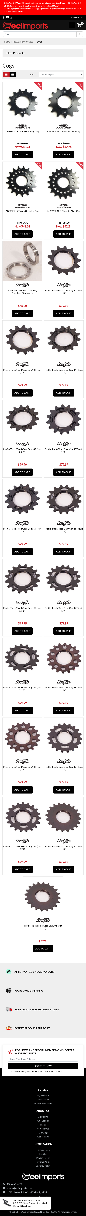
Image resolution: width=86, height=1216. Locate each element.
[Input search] (40, 34)
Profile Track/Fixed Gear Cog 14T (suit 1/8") (64, 371)
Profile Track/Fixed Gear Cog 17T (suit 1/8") (64, 609)
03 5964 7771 (14, 1183)
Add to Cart (22, 154)
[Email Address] (43, 1059)
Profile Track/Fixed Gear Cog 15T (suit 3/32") (22, 530)
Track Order (43, 1099)
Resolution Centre (43, 1103)
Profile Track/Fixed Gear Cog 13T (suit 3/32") (22, 371)
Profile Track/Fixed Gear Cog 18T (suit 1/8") (64, 689)
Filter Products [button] (15, 53)
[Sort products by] (61, 74)
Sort (32, 74)
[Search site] (79, 34)
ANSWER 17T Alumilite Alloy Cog (22, 211)
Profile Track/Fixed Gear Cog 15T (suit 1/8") (64, 450)
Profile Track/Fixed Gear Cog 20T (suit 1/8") (64, 847)
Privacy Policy (56, 1071)
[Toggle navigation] (72, 25)
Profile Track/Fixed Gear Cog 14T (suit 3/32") (22, 450)
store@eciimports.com (19, 1188)
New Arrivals (43, 1128)
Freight (43, 1153)
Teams (43, 1124)
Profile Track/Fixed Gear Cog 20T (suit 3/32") (43, 927)
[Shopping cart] (79, 25)
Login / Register (76, 17)
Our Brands (43, 1120)
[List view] (12, 74)
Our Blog (43, 1132)
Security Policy (43, 1165)
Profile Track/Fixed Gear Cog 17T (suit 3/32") (22, 689)
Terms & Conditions (40, 1071)
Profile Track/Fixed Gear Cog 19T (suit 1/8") (64, 768)
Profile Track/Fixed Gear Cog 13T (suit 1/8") (64, 291)
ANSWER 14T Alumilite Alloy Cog (63, 131)
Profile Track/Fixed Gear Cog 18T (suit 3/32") (22, 768)
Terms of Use (43, 1149)
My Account (43, 1095)
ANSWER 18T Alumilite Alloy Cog (63, 211)
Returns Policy (43, 1161)
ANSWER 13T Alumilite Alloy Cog (22, 131)
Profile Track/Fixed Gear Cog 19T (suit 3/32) (22, 847)
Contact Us (43, 1136)
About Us (43, 1116)
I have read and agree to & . (35, 1071)
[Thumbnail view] (6, 74)
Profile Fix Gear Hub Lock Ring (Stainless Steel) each (22, 291)
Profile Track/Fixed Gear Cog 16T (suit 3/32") (22, 609)
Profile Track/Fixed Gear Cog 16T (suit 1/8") (64, 530)
